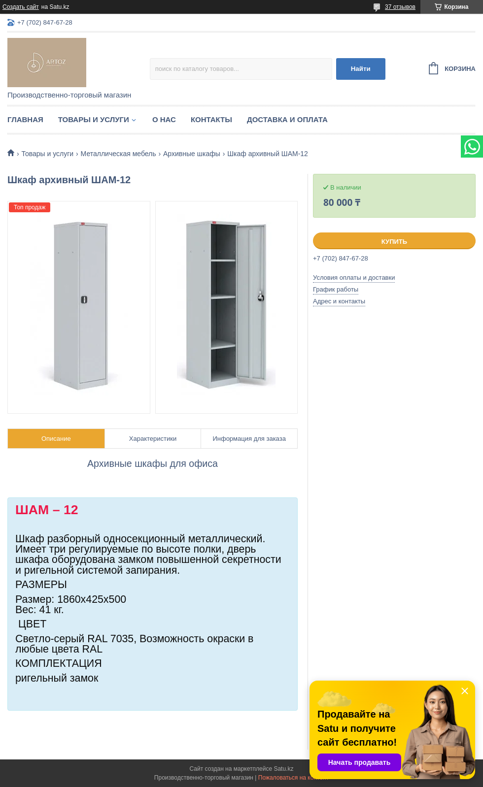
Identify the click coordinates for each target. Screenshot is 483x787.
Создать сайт (20, 6)
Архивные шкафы (191, 154)
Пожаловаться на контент (293, 777)
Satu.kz (283, 768)
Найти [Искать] (361, 68)
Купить (394, 241)
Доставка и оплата (287, 119)
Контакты (211, 119)
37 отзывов (400, 6)
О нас (164, 119)
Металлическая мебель (118, 154)
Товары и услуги (93, 119)
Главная (25, 119)
